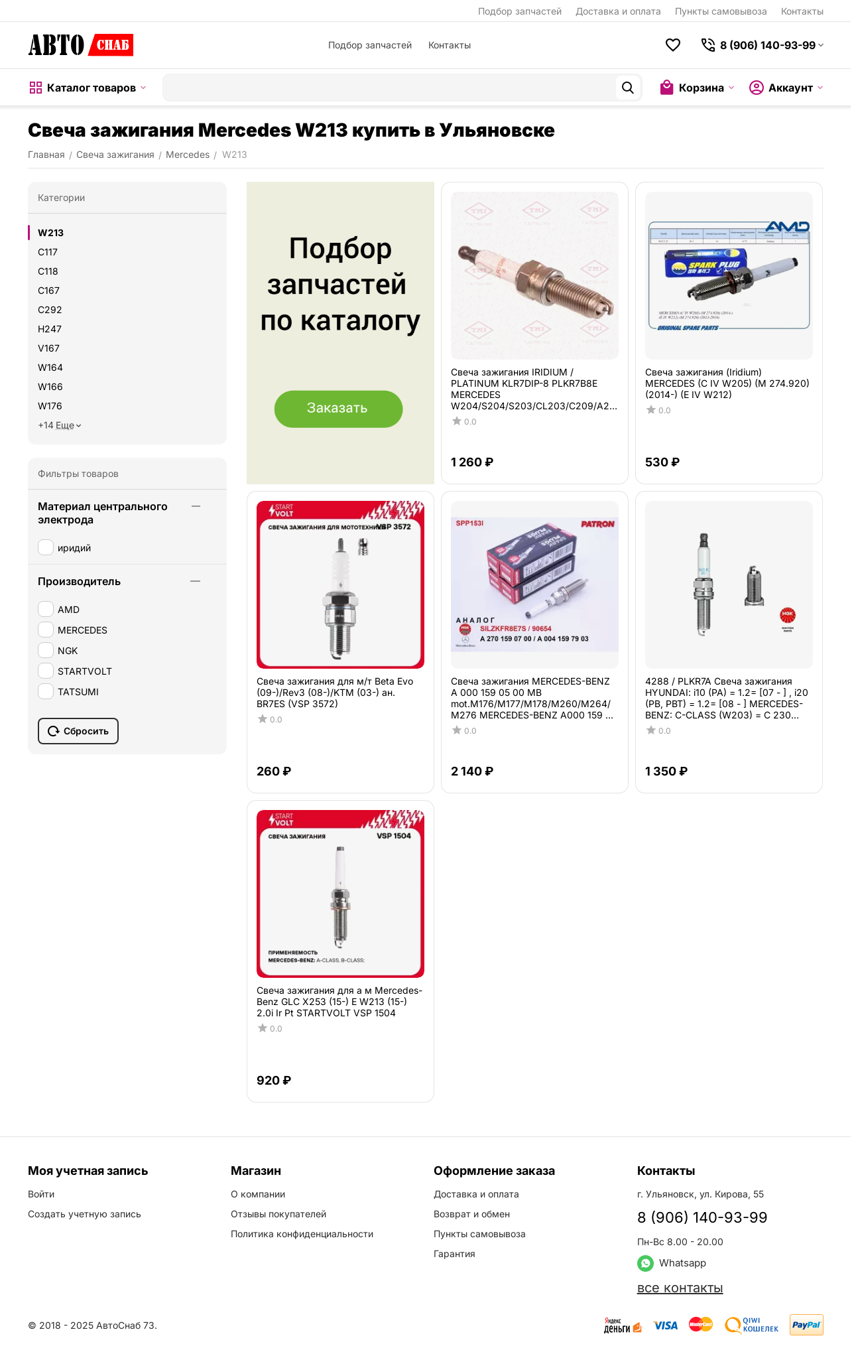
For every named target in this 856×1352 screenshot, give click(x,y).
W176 (50, 405)
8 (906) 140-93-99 (702, 1217)
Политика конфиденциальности (302, 1233)
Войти (41, 1193)
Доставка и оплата (618, 11)
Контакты (802, 11)
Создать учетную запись (84, 1213)
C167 (49, 290)
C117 (48, 251)
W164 (50, 367)
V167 (49, 348)
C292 (50, 309)
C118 (48, 271)
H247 (50, 328)
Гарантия (454, 1253)
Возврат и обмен (472, 1213)
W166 (50, 386)
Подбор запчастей (520, 11)
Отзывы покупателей (278, 1213)
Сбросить (78, 731)
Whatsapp (671, 1262)
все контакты (680, 1288)
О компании (258, 1193)
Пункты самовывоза (721, 11)
